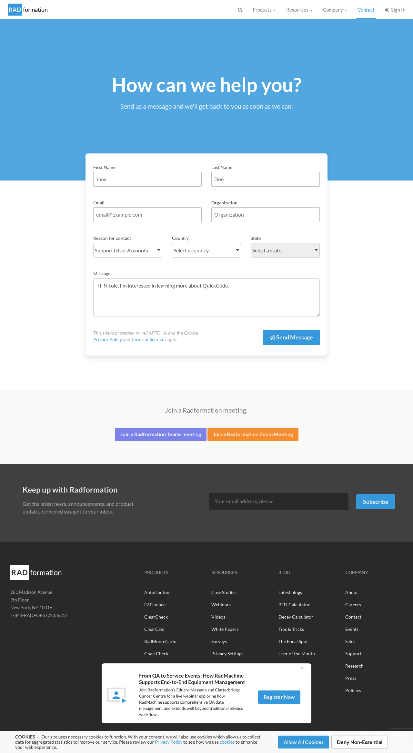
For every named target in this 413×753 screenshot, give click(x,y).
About (351, 592)
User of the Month (296, 653)
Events (351, 629)
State (256, 238)
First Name (104, 167)
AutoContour (157, 592)
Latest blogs (290, 592)
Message (101, 273)
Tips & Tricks (291, 629)
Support (353, 653)
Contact (367, 9)
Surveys (219, 641)
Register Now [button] (279, 701)
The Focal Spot (293, 641)
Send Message (291, 337)
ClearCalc (154, 629)
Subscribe (375, 501)
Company (335, 10)
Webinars (221, 604)
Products (264, 10)
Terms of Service (147, 339)
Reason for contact (112, 238)
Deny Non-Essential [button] (359, 742)
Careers (353, 604)
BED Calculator (294, 604)
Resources (299, 10)
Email (99, 202)
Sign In (395, 10)
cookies (227, 742)
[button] (302, 673)
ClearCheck (156, 617)
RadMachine (156, 666)
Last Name (221, 167)
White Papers (224, 629)
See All (218, 666)
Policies (353, 690)
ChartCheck (156, 653)
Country (180, 238)
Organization (224, 202)
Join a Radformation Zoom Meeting (253, 434)
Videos (218, 617)
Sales (350, 641)
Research (354, 666)
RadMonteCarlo (160, 641)
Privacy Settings (227, 653)
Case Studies (224, 592)
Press (350, 678)
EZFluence (155, 604)
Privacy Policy (168, 742)
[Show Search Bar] (240, 10)
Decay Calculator (295, 617)
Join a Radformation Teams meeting (160, 434)
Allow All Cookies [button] (304, 742)
